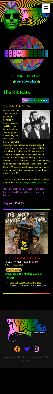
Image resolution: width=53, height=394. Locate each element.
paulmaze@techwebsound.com (32, 182)
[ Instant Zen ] (33, 75)
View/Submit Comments (35, 100)
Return (17, 75)
